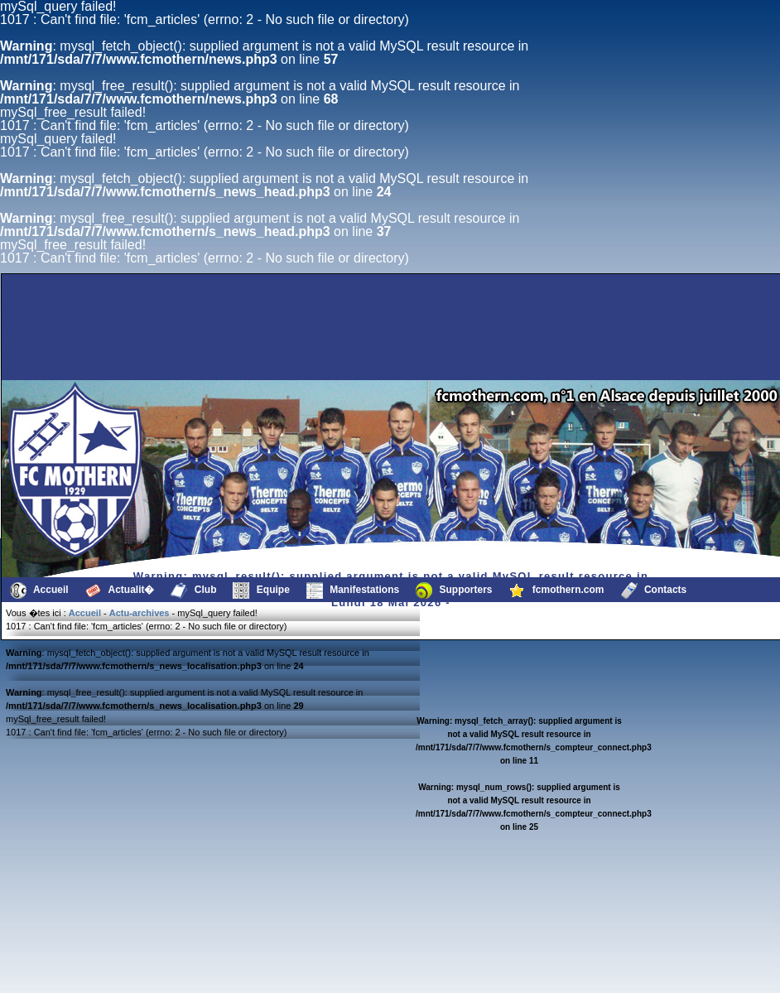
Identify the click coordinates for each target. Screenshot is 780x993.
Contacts (654, 590)
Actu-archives (139, 613)
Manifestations (352, 590)
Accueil (39, 590)
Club (193, 590)
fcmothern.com (556, 590)
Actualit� (120, 590)
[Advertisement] (320, 340)
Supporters (454, 590)
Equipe (261, 590)
